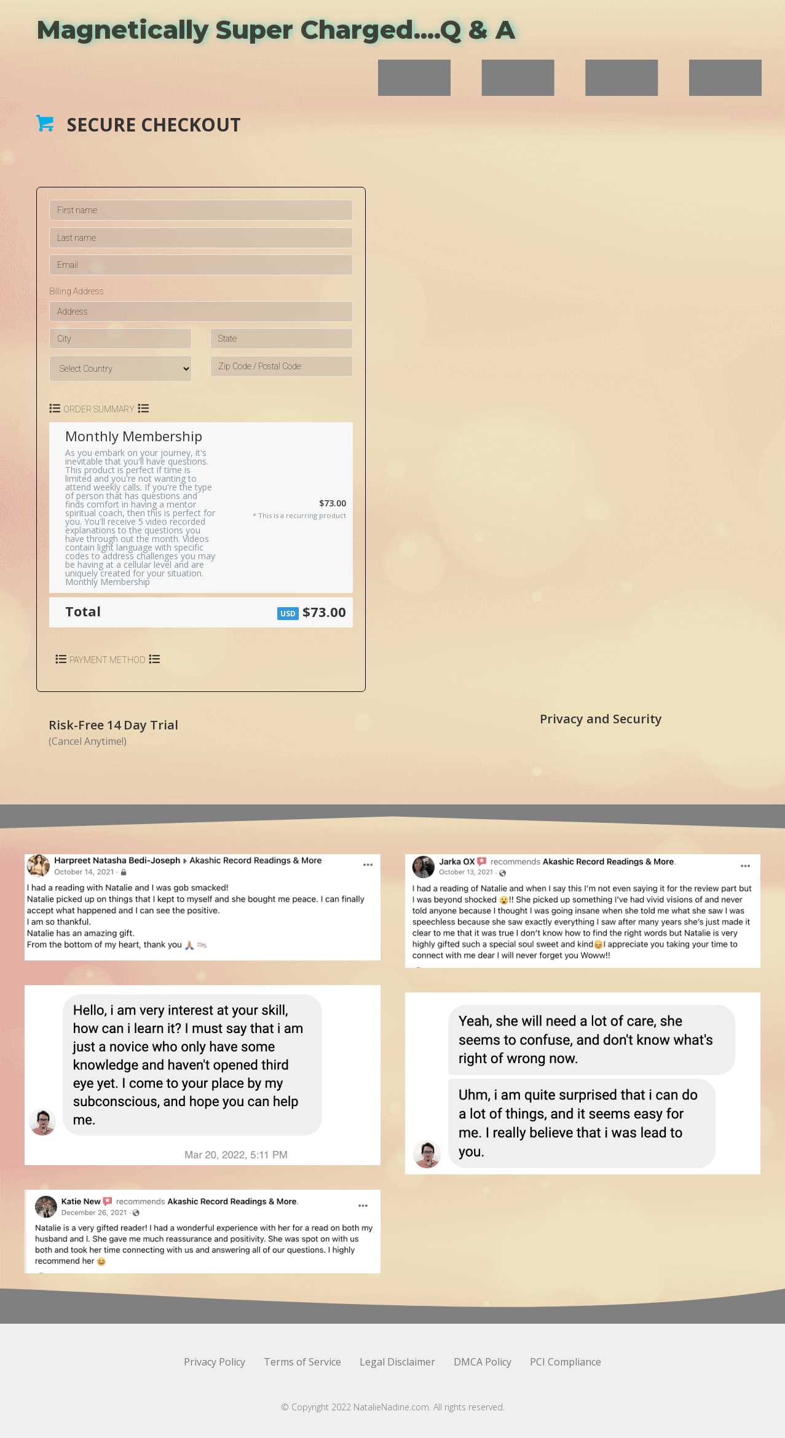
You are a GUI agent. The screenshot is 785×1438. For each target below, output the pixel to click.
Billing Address (76, 291)
